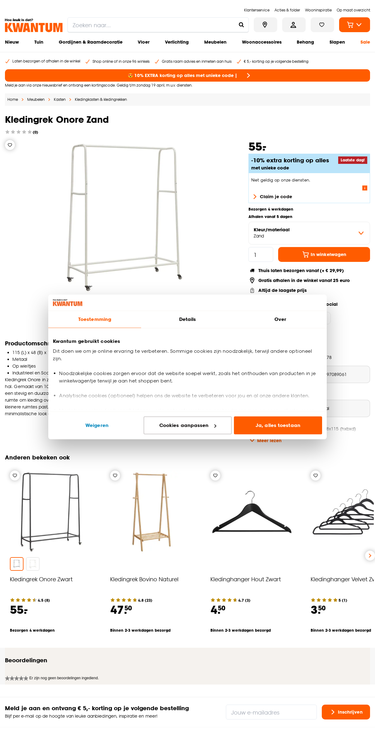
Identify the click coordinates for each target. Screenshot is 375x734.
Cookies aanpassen (187, 425)
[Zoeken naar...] (241, 24)
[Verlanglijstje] (10, 145)
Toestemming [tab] (94, 319)
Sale (365, 42)
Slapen (337, 42)
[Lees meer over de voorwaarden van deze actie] (364, 188)
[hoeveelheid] (260, 254)
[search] (158, 24)
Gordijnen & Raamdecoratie (91, 42)
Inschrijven (346, 675)
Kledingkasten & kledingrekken (101, 99)
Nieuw (12, 42)
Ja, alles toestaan (278, 425)
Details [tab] (187, 319)
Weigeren (97, 425)
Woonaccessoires (262, 42)
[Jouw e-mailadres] (271, 675)
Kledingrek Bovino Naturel (144, 579)
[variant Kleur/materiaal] (309, 233)
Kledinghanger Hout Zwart (245, 579)
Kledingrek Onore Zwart (41, 579)
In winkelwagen (324, 254)
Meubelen (215, 42)
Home (12, 99)
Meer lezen (265, 440)
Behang (305, 42)
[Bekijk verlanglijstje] (322, 24)
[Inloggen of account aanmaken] (294, 24)
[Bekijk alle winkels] (265, 24)
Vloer (143, 42)
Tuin (38, 42)
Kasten (60, 99)
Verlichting (177, 42)
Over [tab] (280, 319)
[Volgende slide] (370, 556)
